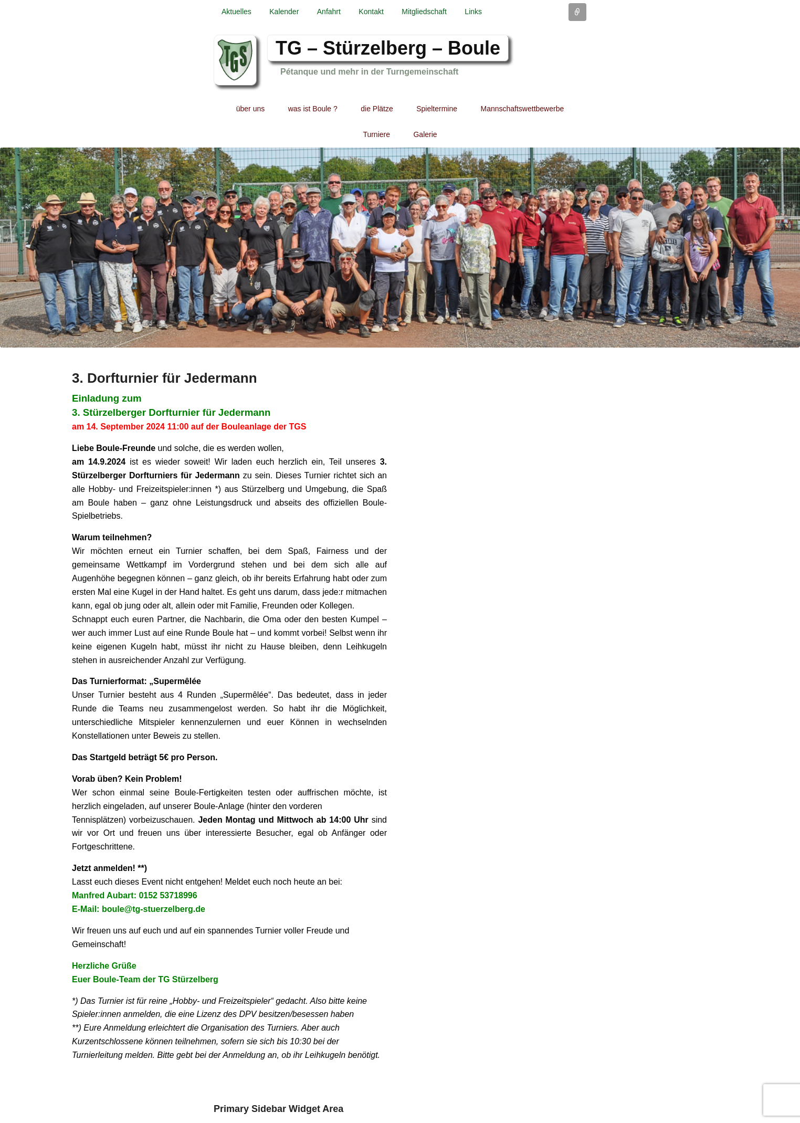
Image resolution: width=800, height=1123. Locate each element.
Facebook (577, 49)
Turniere (376, 134)
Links (473, 11)
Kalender (284, 11)
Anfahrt (329, 11)
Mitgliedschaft (424, 11)
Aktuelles (236, 11)
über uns (250, 108)
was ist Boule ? (313, 108)
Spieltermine (436, 108)
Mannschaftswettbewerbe (522, 108)
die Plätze (377, 108)
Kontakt (371, 11)
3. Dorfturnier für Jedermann (164, 378)
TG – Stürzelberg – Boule (388, 48)
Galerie (425, 134)
